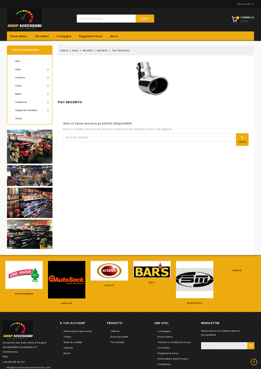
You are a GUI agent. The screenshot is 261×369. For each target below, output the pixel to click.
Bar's (152, 282)
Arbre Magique (24, 293)
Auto (32, 69)
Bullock (237, 270)
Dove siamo (18, 36)
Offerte (115, 331)
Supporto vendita (32, 110)
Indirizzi (68, 347)
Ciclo (32, 86)
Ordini (67, 336)
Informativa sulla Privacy (173, 358)
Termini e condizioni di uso (174, 342)
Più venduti (117, 342)
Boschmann (194, 303)
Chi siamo (42, 36)
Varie (18, 118)
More (114, 36)
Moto (32, 94)
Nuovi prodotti (119, 336)
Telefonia (32, 102)
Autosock (67, 303)
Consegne (64, 36)
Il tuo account (73, 323)
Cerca (145, 18)
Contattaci (164, 364)
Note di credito (73, 342)
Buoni (67, 353)
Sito (17, 61)
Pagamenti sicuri (91, 36)
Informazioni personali (78, 331)
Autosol (109, 285)
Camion (32, 77)
